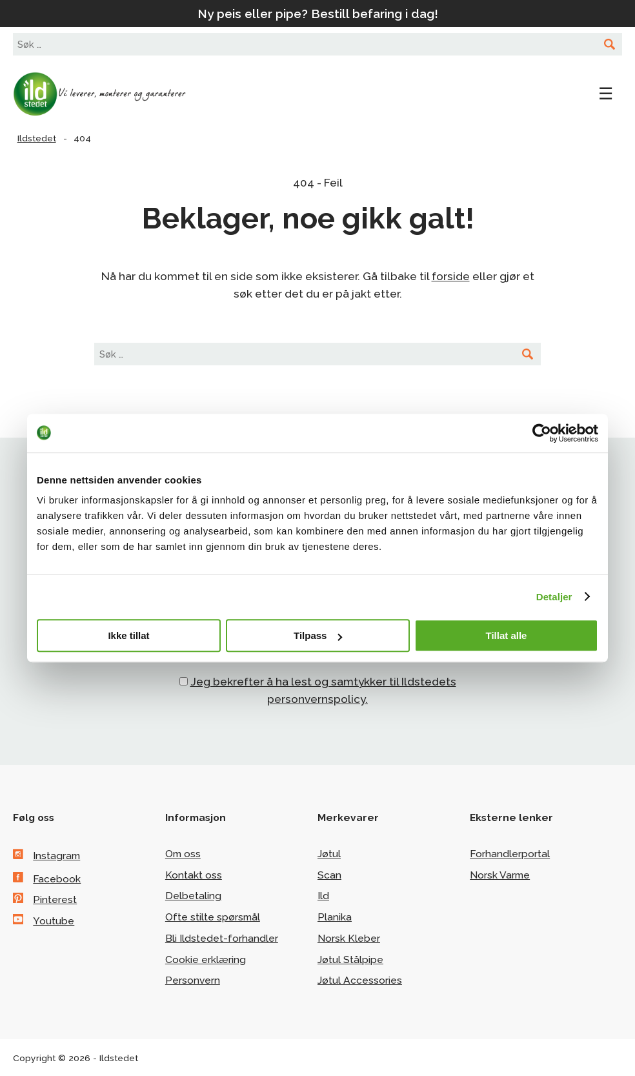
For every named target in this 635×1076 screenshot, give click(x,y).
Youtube (53, 921)
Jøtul (329, 854)
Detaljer (554, 596)
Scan (329, 875)
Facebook (57, 879)
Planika (335, 917)
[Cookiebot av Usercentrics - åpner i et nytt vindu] (541, 433)
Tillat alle (506, 635)
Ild (323, 895)
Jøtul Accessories (360, 980)
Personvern (192, 980)
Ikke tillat (128, 635)
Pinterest (55, 899)
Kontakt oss (193, 875)
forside (451, 276)
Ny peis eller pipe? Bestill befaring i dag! (317, 13)
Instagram (56, 855)
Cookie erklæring (205, 959)
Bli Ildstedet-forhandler (221, 938)
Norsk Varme (500, 875)
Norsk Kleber (349, 938)
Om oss (183, 854)
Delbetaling (193, 895)
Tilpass (318, 635)
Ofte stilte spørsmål (212, 917)
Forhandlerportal (510, 854)
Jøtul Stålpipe (350, 959)
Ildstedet (110, 94)
